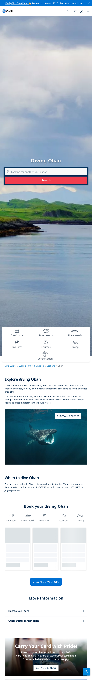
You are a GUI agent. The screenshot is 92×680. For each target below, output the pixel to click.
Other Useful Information (23, 620)
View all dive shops (46, 581)
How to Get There (18, 611)
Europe (22, 365)
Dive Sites (44, 517)
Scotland (51, 365)
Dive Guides (11, 365)
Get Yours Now (46, 668)
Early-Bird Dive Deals (17, 3)
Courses (64, 517)
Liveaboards (28, 517)
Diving (80, 517)
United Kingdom (36, 365)
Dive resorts (12, 517)
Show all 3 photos (68, 416)
